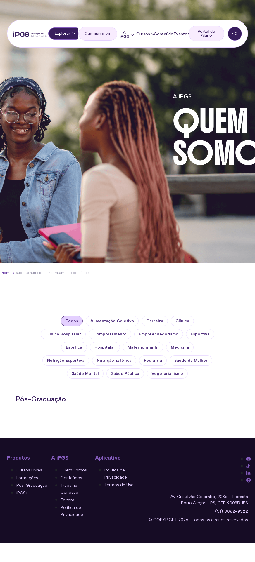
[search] (97, 34)
